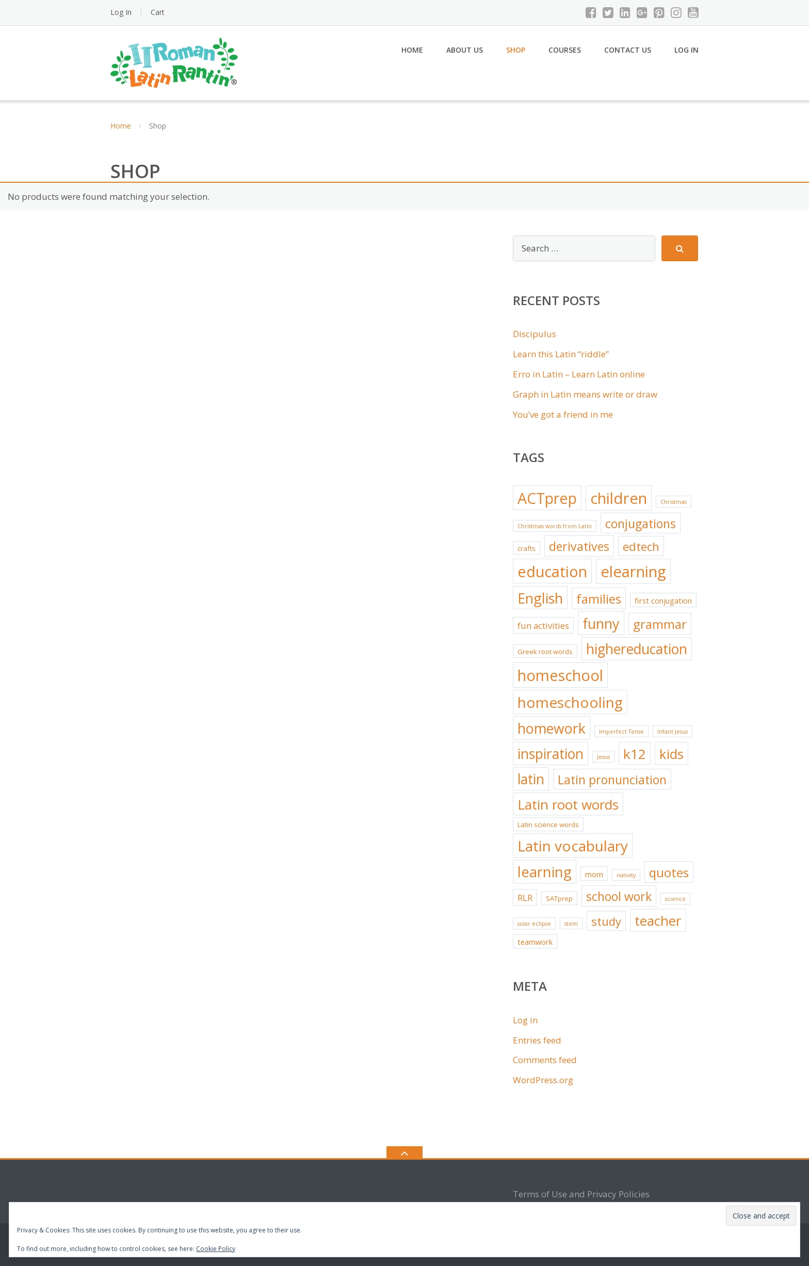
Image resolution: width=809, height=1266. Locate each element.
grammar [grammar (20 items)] (660, 623)
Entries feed (537, 1040)
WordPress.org (543, 1080)
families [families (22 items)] (598, 598)
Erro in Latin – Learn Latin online (579, 374)
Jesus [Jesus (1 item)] (603, 757)
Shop (515, 50)
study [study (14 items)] (606, 921)
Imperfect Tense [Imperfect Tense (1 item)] (621, 731)
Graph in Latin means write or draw (585, 394)
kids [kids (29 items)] (671, 754)
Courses (564, 50)
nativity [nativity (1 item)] (626, 875)
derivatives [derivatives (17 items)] (579, 546)
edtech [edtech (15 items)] (641, 547)
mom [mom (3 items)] (594, 874)
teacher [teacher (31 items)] (658, 920)
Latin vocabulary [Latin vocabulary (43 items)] (572, 846)
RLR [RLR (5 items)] (524, 898)
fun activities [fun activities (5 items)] (543, 625)
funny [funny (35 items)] (601, 623)
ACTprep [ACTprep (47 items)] (547, 498)
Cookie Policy (215, 1248)
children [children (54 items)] (618, 498)
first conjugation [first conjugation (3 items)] (663, 600)
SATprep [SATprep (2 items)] (559, 898)
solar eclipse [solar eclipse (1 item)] (534, 923)
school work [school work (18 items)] (619, 896)
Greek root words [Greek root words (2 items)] (545, 651)
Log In (121, 12)
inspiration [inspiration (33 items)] (550, 754)
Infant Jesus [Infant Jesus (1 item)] (672, 731)
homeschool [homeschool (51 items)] (560, 675)
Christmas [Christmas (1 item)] (673, 501)
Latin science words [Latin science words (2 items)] (548, 824)
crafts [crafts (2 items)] (526, 548)
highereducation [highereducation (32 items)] (636, 649)
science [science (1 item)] (675, 899)
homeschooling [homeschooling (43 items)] (570, 702)
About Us (464, 50)
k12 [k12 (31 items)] (634, 754)
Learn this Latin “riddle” (561, 354)
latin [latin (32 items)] (530, 779)
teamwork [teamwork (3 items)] (535, 942)
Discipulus (534, 334)
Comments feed (545, 1060)
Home (412, 50)
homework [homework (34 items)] (551, 728)
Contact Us (627, 50)
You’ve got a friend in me (563, 414)
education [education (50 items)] (552, 571)
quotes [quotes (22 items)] (669, 872)
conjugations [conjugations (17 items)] (640, 523)
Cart (158, 12)
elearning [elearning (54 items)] (633, 571)
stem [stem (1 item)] (571, 923)
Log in (525, 1020)
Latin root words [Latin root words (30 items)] (568, 804)
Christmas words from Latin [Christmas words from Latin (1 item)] (554, 526)
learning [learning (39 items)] (544, 871)
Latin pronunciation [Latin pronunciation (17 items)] (612, 779)
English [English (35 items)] (540, 598)
